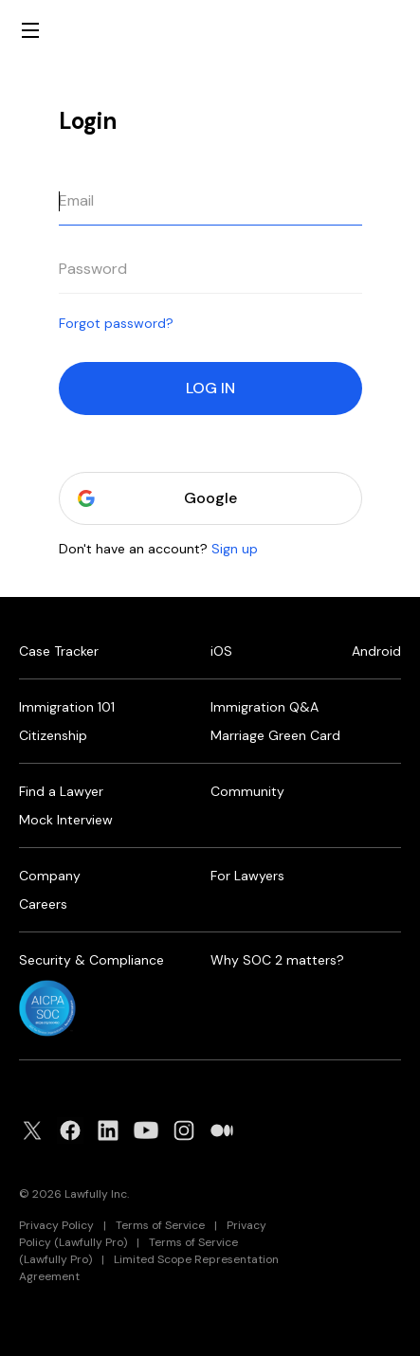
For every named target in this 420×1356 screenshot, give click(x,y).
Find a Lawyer (61, 791)
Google (210, 498)
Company (50, 875)
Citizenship (53, 735)
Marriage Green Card (275, 735)
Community (247, 791)
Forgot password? (116, 323)
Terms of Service (160, 1225)
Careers (43, 904)
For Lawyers (247, 875)
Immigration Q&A (264, 706)
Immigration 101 (67, 706)
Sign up (234, 548)
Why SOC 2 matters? (277, 959)
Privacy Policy (56, 1225)
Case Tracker (59, 651)
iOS (221, 651)
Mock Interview (66, 819)
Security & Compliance (91, 959)
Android (376, 651)
